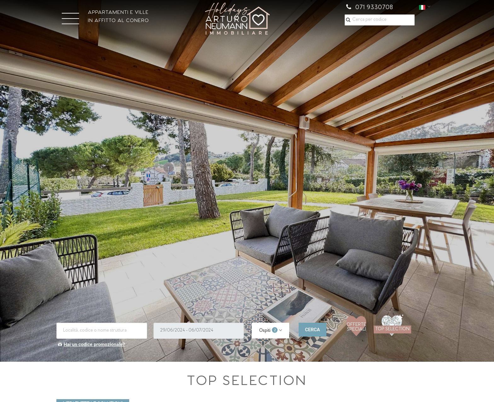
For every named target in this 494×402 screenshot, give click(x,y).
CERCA (312, 329)
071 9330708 (369, 7)
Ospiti (268, 330)
